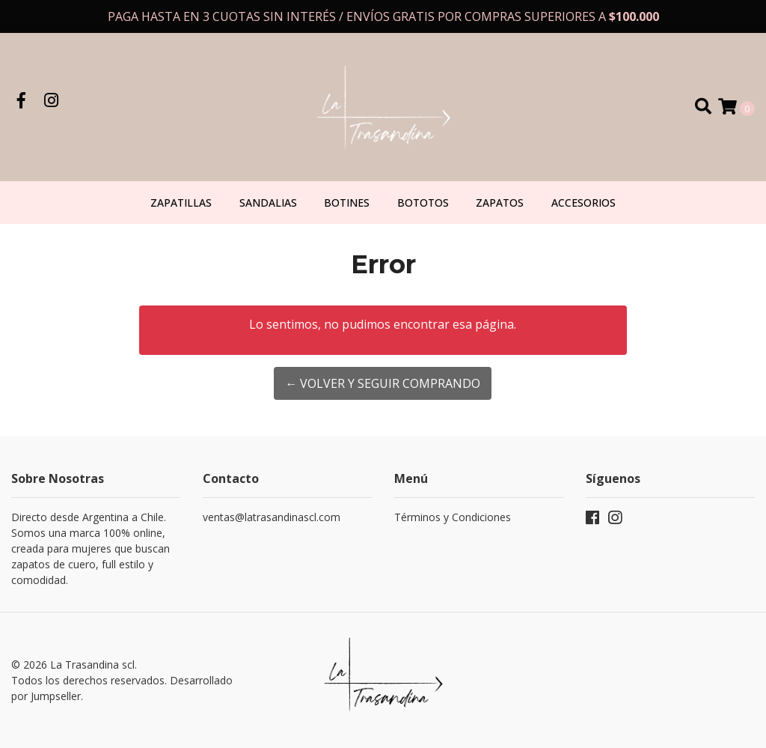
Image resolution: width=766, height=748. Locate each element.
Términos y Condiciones (452, 517)
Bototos (423, 202)
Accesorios (583, 202)
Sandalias (268, 202)
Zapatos (500, 202)
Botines (347, 202)
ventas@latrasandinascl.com (271, 517)
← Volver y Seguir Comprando (382, 383)
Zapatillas (181, 202)
